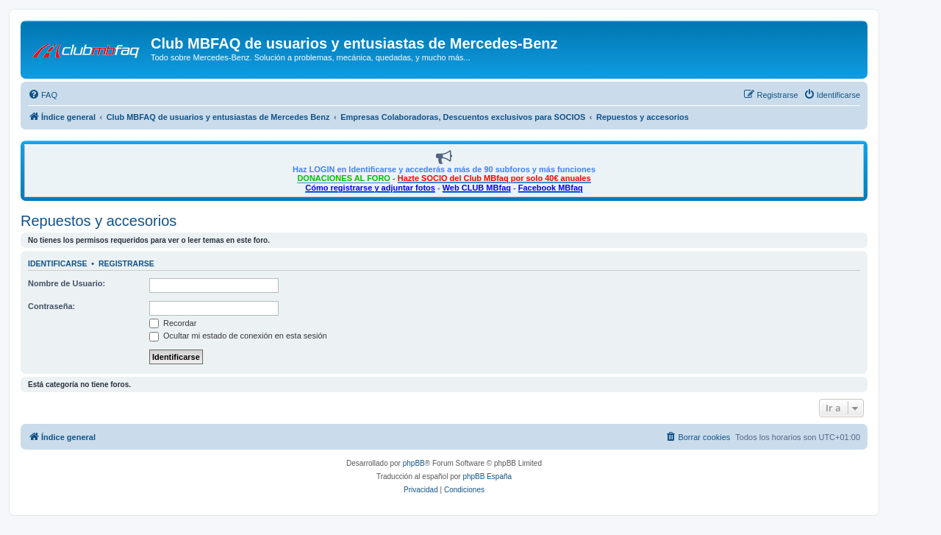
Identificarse (57, 263)
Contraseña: (51, 306)
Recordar (172, 323)
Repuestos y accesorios (98, 221)
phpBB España (487, 476)
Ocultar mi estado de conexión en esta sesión (238, 335)
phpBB (414, 463)
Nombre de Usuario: (66, 283)
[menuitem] (42, 95)
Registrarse (126, 263)
